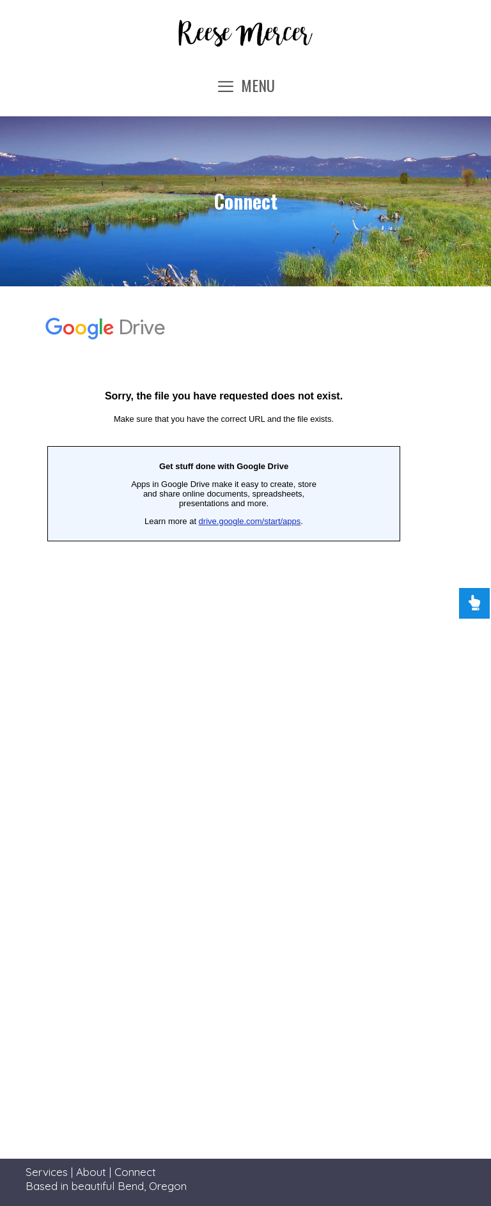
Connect (135, 1172)
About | (95, 1172)
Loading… (223, 561)
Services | (51, 1172)
